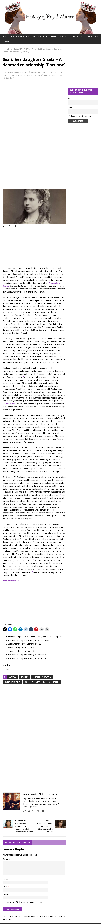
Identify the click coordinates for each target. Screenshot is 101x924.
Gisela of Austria (10, 75)
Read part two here (12, 581)
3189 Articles (52, 794)
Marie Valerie (9, 404)
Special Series (39, 36)
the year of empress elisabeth (45, 682)
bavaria (24, 677)
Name (5, 879)
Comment (7, 859)
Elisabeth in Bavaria (54, 72)
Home (4, 36)
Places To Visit (57, 36)
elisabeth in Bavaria (42, 677)
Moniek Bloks (36, 72)
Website (6, 894)
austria (12, 677)
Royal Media (76, 36)
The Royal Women (19, 36)
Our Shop (6, 41)
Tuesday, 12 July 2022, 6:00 (16, 72)
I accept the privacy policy (81, 116)
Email (5, 886)
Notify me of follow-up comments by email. (24, 902)
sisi (26, 682)
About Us (92, 36)
